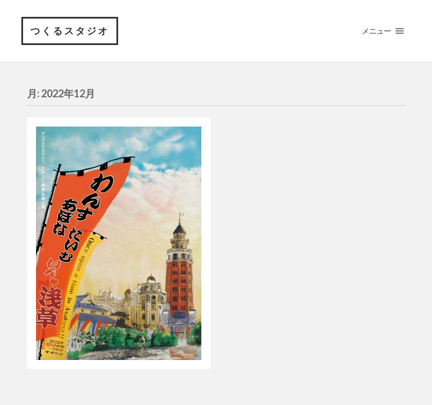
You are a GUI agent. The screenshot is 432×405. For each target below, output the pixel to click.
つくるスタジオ (69, 31)
